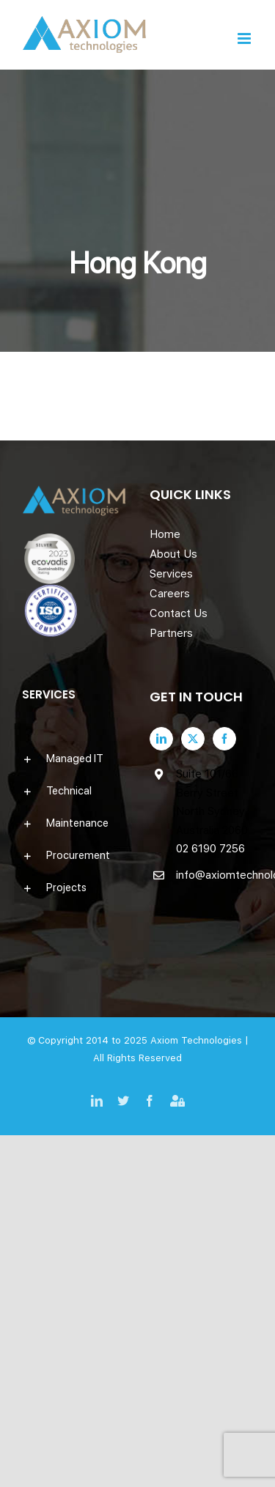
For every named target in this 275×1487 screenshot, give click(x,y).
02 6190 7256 (210, 848)
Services (171, 573)
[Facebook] (224, 738)
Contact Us (179, 613)
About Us (173, 554)
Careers (170, 593)
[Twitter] (193, 738)
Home (165, 534)
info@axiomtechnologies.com (215, 875)
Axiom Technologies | (199, 1040)
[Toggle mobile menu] (245, 38)
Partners (171, 633)
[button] (74, 758)
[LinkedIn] (161, 738)
